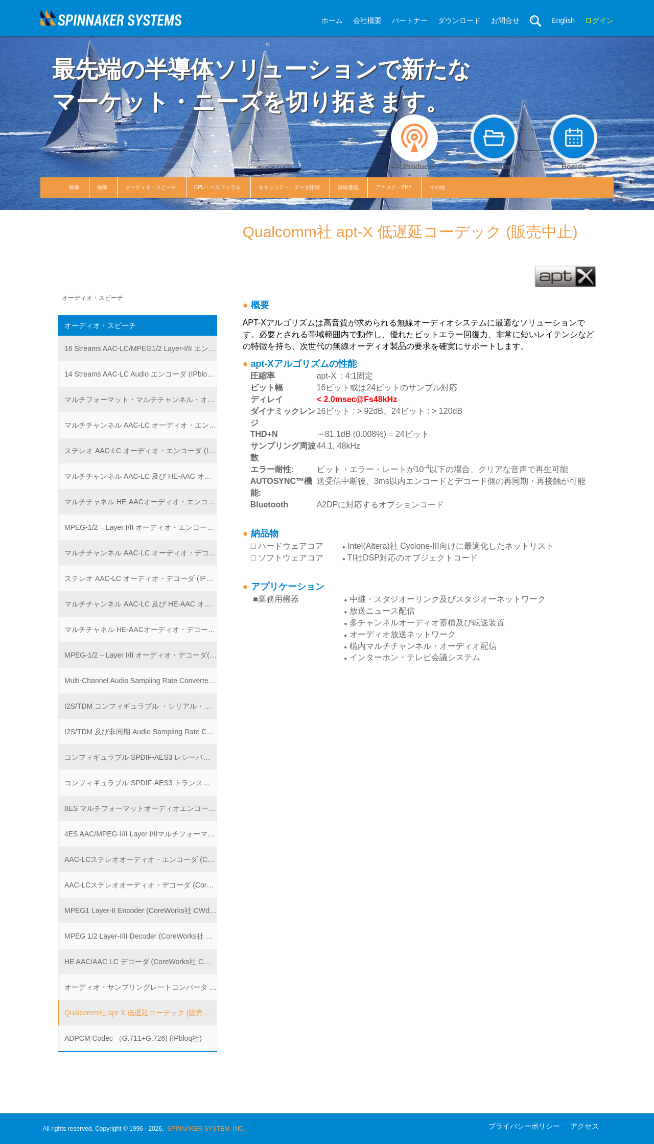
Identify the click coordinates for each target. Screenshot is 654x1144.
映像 (74, 187)
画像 (102, 187)
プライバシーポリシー (524, 1126)
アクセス (584, 1126)
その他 (437, 187)
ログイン (599, 20)
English (563, 20)
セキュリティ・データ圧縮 (289, 187)
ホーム (332, 20)
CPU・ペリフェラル (217, 187)
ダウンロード (459, 20)
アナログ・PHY (394, 187)
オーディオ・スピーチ (150, 187)
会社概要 (367, 20)
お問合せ (505, 20)
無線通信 (348, 187)
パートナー (410, 20)
